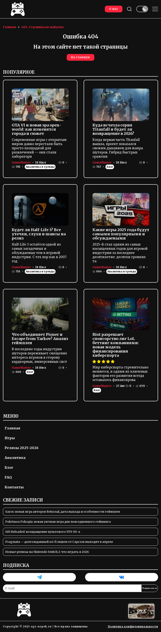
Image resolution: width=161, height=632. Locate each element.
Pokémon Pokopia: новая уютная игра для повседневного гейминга (58, 522)
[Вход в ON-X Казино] (141, 611)
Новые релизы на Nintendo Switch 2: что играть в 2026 (47, 552)
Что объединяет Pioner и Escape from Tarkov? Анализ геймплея (40, 338)
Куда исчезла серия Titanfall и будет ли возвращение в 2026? (113, 129)
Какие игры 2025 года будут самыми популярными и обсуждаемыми (120, 234)
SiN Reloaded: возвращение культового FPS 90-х (42, 532)
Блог (109, 166)
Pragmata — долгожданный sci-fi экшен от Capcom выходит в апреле (59, 542)
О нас (113, 9)
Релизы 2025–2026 (21, 448)
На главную (80, 57)
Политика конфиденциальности (133, 626)
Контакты (14, 487)
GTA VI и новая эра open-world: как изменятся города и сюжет (36, 129)
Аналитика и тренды (40, 166)
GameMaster (21, 162)
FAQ (8, 477)
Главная (12, 428)
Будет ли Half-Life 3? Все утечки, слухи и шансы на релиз (39, 234)
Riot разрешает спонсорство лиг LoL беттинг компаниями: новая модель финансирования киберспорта (115, 345)
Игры (10, 438)
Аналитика (15, 458)
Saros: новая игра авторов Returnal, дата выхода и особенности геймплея (62, 512)
